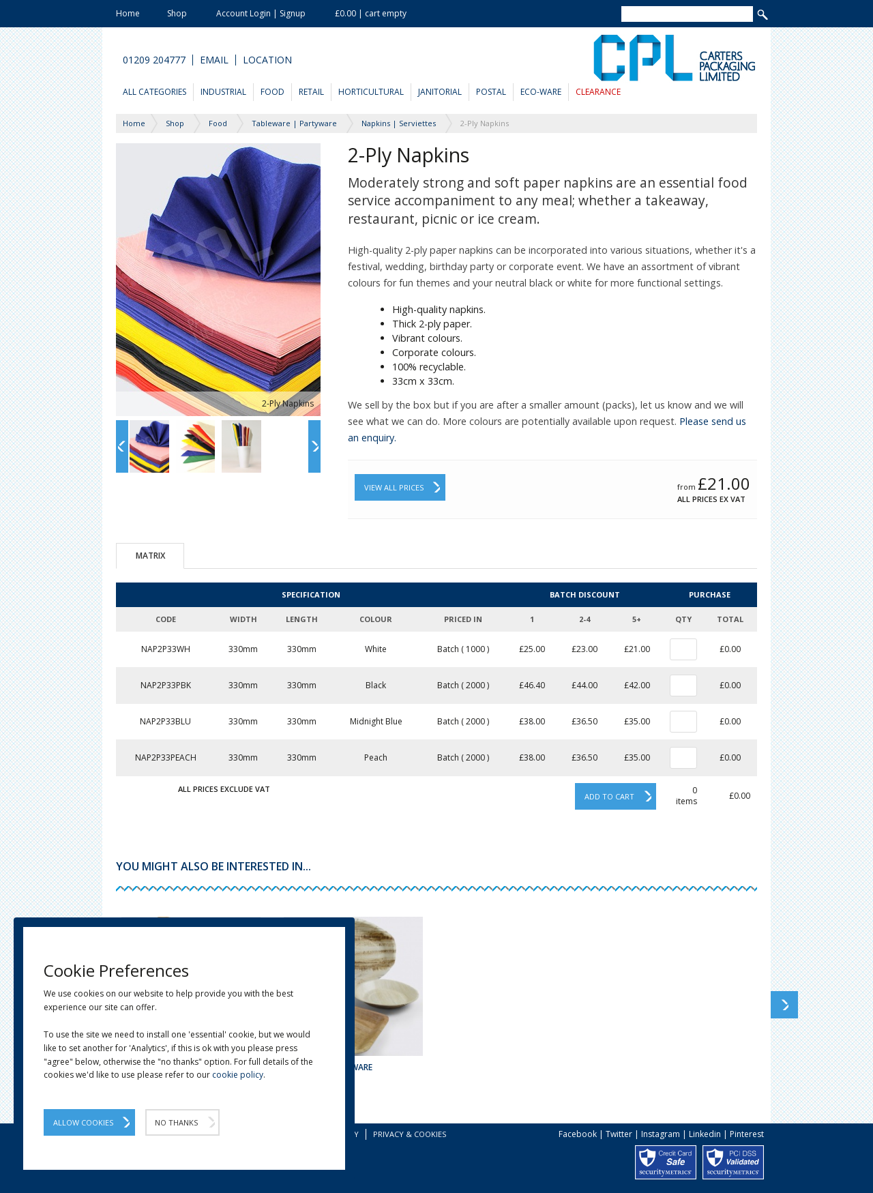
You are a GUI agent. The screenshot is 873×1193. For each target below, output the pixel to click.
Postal (491, 92)
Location (267, 60)
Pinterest (747, 1134)
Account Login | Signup (261, 13)
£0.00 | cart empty (370, 13)
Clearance (598, 92)
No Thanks (176, 1122)
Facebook (578, 1134)
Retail (311, 92)
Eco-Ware (540, 92)
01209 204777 (154, 60)
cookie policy (237, 1074)
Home (128, 13)
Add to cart (609, 796)
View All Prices (394, 487)
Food (272, 92)
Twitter (619, 1134)
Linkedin (705, 1134)
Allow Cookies (83, 1122)
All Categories (154, 92)
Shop (177, 13)
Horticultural (371, 92)
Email (214, 60)
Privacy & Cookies (409, 1134)
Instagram (660, 1134)
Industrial (223, 92)
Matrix (150, 555)
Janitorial (440, 92)
